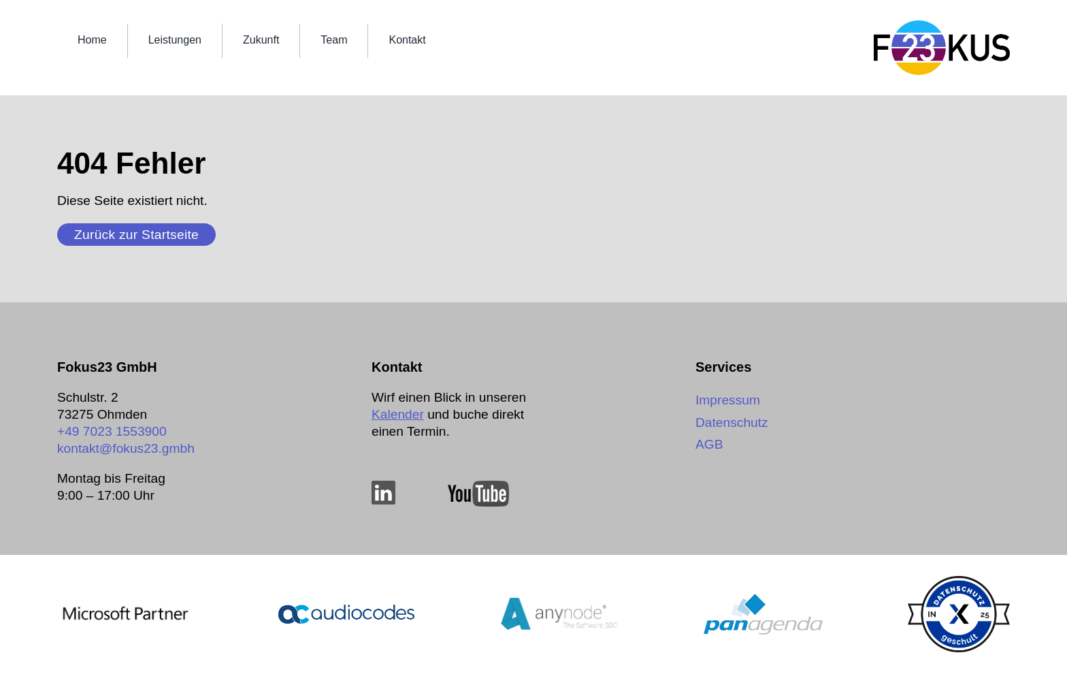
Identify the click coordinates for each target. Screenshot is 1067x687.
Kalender (398, 414)
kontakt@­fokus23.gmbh (126, 448)
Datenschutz (731, 422)
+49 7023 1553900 (112, 431)
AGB (709, 444)
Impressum (727, 400)
